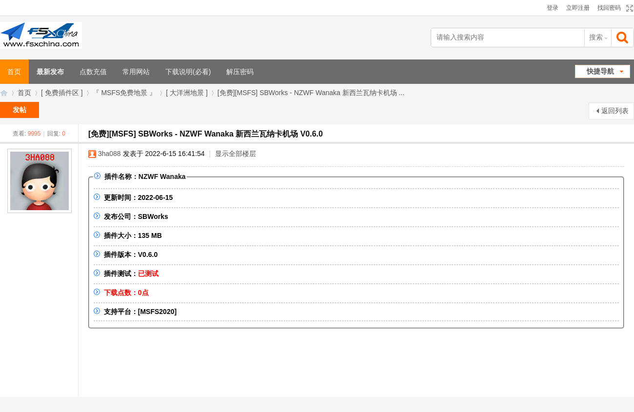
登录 (552, 7)
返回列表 (615, 111)
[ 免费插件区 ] (62, 93)
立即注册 (578, 7)
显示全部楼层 (235, 153)
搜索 (596, 37)
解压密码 (240, 72)
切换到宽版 (628, 8)
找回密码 (609, 7)
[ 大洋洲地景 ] (187, 93)
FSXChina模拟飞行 (4, 93)
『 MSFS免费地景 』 (125, 93)
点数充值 (93, 72)
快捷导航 (600, 71)
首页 (24, 93)
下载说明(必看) (188, 72)
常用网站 (136, 72)
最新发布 (50, 72)
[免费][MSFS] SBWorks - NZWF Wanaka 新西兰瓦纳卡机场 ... (311, 93)
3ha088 (109, 153)
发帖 (19, 110)
